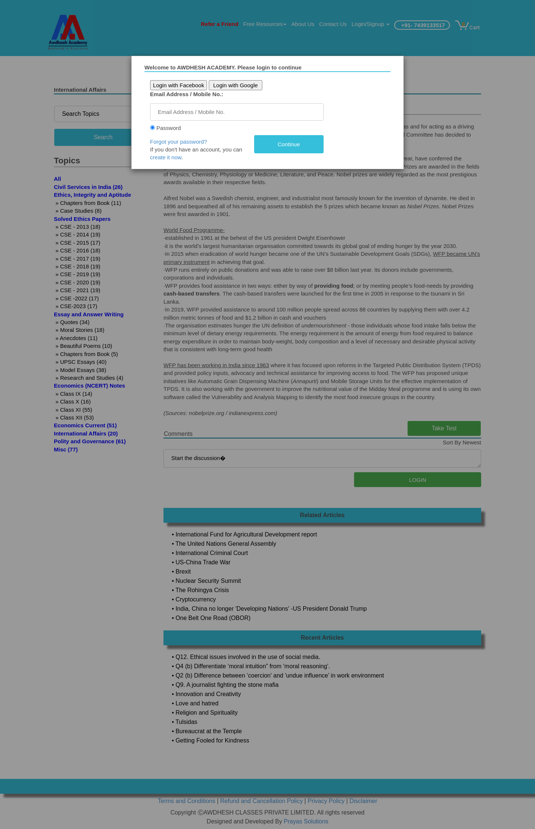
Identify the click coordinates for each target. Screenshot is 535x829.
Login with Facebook (187, 85)
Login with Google (244, 85)
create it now (173, 157)
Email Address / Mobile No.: (194, 94)
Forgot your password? (186, 141)
